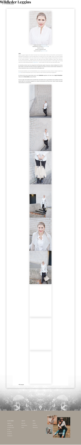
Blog (57, 2)
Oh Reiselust (9, 435)
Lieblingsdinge (10, 425)
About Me (23, 423)
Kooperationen (24, 425)
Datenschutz (35, 427)
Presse (22, 427)
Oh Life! (8, 429)
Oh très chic (9, 433)
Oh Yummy (9, 431)
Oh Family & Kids (10, 427)
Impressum (35, 425)
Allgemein (9, 423)
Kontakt (64, 2)
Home (50, 2)
